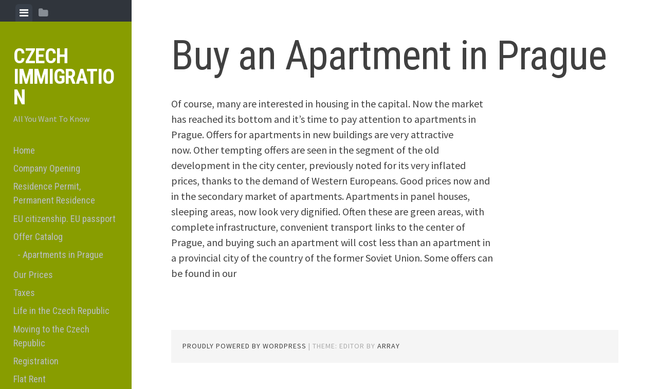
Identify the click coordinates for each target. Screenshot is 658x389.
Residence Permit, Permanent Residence (54, 193)
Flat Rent (29, 379)
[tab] (23, 13)
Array (388, 345)
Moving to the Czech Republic (51, 336)
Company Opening (46, 168)
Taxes (24, 292)
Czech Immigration (63, 76)
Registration (36, 361)
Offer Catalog (38, 236)
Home (24, 150)
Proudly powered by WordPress (244, 345)
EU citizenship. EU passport (64, 218)
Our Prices (33, 274)
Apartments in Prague (63, 254)
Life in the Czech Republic (61, 310)
